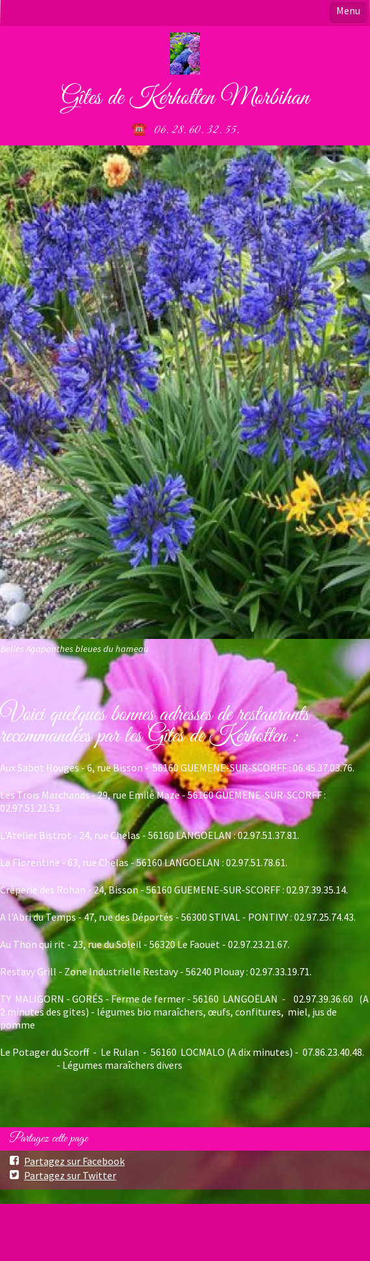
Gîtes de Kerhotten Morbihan (185, 98)
